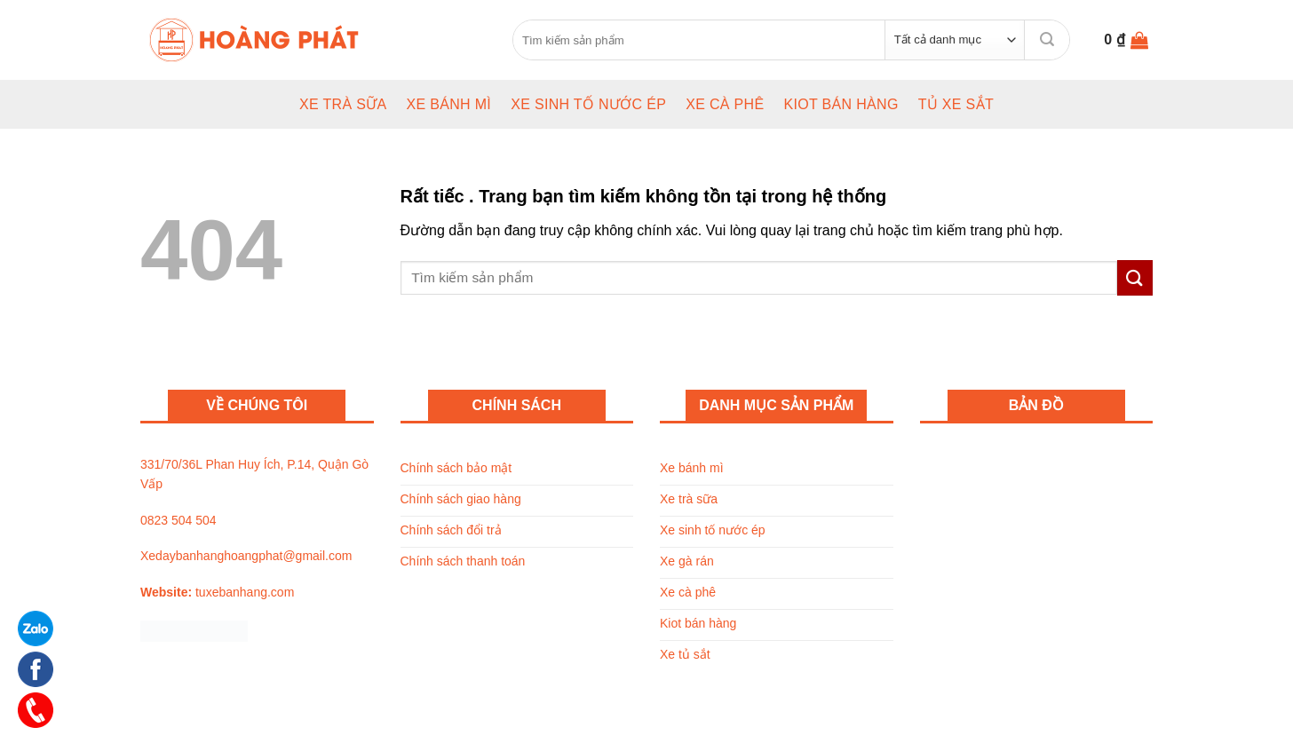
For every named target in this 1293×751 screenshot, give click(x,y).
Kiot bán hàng (840, 104)
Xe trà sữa (343, 104)
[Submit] (1047, 39)
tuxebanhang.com (244, 592)
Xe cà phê (725, 104)
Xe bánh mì (448, 104)
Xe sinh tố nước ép (588, 104)
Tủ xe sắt (956, 104)
